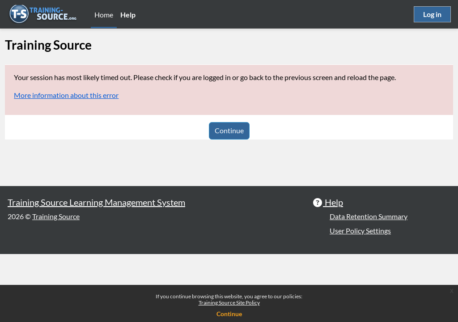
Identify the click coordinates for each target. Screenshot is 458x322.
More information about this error (86, 95)
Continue (229, 130)
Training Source (56, 284)
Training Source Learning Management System (96, 270)
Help (333, 270)
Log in (432, 14)
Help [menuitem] (128, 14)
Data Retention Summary (368, 284)
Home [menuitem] (103, 14)
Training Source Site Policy (229, 302)
